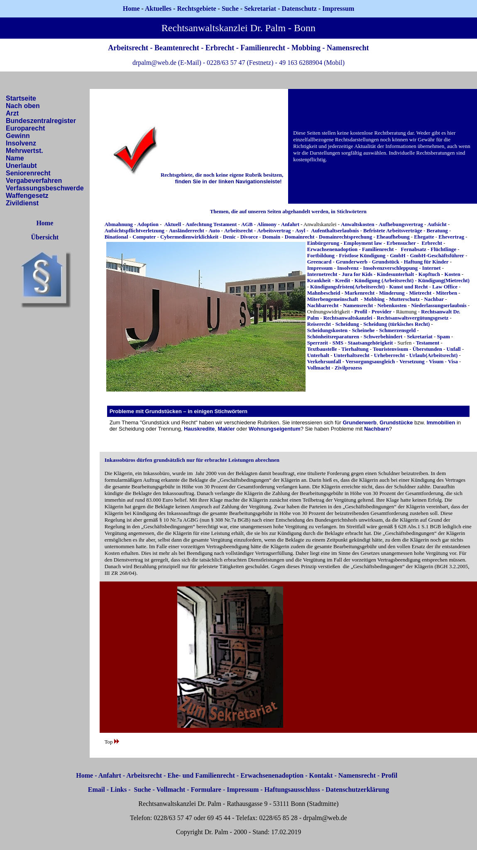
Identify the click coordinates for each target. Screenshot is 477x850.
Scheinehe (363, 330)
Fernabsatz (413, 249)
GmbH (398, 256)
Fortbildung (321, 256)
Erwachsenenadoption (332, 249)
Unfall (454, 349)
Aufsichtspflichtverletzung (134, 231)
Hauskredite (199, 429)
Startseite (21, 98)
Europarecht (25, 128)
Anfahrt (290, 224)
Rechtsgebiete (196, 8)
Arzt (12, 113)
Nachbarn (376, 429)
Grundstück (385, 262)
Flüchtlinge (443, 249)
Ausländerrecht (186, 231)
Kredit (342, 280)
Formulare (206, 789)
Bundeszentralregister (41, 120)
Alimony (266, 224)
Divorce (249, 237)
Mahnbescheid (323, 293)
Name (15, 158)
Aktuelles (158, 8)
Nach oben (23, 105)
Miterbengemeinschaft (332, 299)
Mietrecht (420, 293)
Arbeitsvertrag (274, 231)
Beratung (437, 231)
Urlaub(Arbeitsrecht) (433, 355)
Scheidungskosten (327, 330)
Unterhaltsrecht (351, 355)
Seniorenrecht (28, 173)
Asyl (300, 231)
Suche (230, 8)
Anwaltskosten (357, 224)
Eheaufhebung (393, 237)
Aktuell (172, 224)
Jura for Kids (357, 274)
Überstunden (427, 349)
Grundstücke (396, 422)
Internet (431, 268)
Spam (443, 337)
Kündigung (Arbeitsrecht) (384, 280)
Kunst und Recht (408, 287)
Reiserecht (319, 324)
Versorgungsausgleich (370, 362)
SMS (338, 343)
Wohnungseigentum (275, 429)
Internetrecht (322, 274)
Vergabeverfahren (34, 180)
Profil (360, 312)
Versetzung (412, 362)
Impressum (320, 268)
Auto (214, 231)
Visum (436, 362)
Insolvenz (21, 143)
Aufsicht (437, 224)
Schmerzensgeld (397, 330)
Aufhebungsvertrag (401, 224)
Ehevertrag (451, 237)
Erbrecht (432, 243)
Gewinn (18, 135)
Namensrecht (358, 305)
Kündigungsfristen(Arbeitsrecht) (347, 287)
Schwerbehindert (383, 337)
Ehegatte (424, 237)
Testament (427, 343)
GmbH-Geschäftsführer (437, 256)
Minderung (392, 293)
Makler (226, 429)
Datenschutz (298, 8)
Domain (271, 237)
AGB (247, 224)
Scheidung (347, 324)
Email (96, 789)
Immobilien (441, 422)
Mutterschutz (404, 299)
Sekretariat (261, 8)
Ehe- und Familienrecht (201, 775)
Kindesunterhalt (395, 274)
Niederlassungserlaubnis (439, 305)
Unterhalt (318, 355)
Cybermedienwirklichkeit (189, 237)
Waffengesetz (27, 195)
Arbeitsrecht (238, 231)
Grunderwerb (351, 262)
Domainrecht (300, 237)
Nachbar (434, 299)
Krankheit (319, 280)
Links (118, 789)
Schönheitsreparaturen (333, 337)
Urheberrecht (389, 355)
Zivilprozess (348, 368)
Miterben (446, 293)
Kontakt (321, 775)
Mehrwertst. (24, 150)
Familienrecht (378, 249)
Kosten (452, 274)
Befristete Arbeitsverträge (393, 231)
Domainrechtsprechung (345, 237)
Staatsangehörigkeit (370, 343)
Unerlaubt (21, 165)
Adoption (148, 224)
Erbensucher (401, 243)
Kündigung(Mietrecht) (444, 280)
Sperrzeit (317, 343)
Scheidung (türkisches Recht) (396, 324)
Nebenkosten (391, 305)
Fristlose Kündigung (362, 256)
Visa (453, 362)
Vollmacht (318, 368)
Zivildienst (22, 203)
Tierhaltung (354, 349)
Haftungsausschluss (292, 789)
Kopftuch (429, 274)
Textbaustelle (322, 349)
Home (131, 8)
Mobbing (374, 299)
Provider (381, 312)
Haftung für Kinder (426, 262)
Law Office (444, 287)
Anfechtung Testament (211, 224)
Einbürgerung (323, 243)
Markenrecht (359, 293)
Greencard (319, 262)
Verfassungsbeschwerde (45, 188)
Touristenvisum (390, 349)
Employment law (362, 243)
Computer (144, 237)
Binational (116, 237)
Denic (229, 237)
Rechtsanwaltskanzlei (347, 318)
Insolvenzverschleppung (390, 268)
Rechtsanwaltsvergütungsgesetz (412, 318)
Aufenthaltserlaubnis (335, 231)
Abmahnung (119, 224)
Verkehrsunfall (324, 362)
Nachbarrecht (323, 305)
